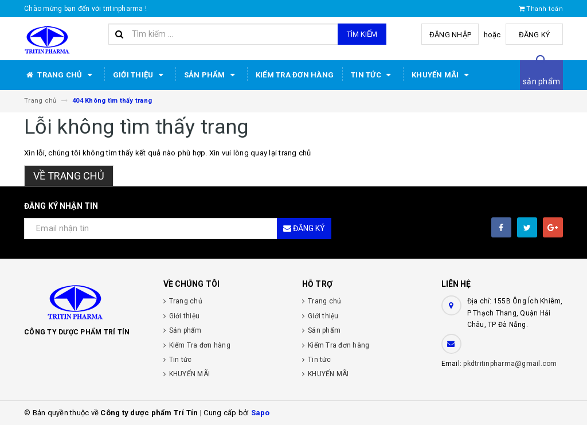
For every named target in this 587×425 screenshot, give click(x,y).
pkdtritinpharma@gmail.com (510, 364)
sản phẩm (541, 81)
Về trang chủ (68, 176)
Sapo (260, 412)
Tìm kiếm (362, 34)
